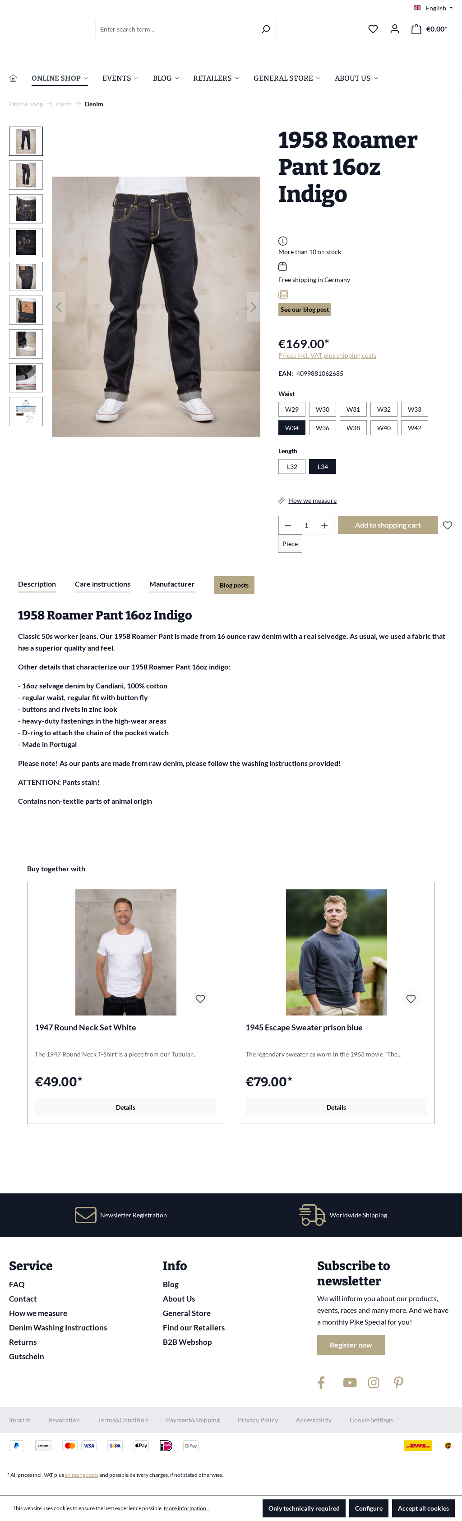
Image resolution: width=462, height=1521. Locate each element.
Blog (171, 1284)
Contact (23, 1298)
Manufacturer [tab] (172, 625)
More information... (187, 1508)
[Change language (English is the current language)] (433, 8)
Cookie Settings (371, 1420)
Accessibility (314, 1420)
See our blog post (305, 351)
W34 (292, 469)
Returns (23, 1342)
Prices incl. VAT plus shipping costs (327, 397)
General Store (187, 1313)
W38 (353, 469)
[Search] (265, 29)
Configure (369, 1508)
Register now (351, 1344)
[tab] (37, 626)
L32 (292, 508)
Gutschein (26, 1356)
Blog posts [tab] (234, 626)
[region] (134, 348)
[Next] (253, 348)
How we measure (38, 1313)
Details (125, 1148)
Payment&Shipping (193, 1420)
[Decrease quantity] (287, 566)
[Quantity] (306, 566)
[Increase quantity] (324, 566)
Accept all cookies (423, 1508)
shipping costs (81, 1474)
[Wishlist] (373, 29)
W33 (414, 451)
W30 (322, 451)
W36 (322, 469)
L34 (323, 508)
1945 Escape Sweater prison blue (304, 1069)
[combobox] (175, 29)
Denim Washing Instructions (58, 1327)
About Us (179, 1298)
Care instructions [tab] (102, 625)
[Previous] (58, 348)
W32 (384, 451)
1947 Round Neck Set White (85, 1069)
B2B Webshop (187, 1342)
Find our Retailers (194, 1327)
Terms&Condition (123, 1420)
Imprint (19, 1420)
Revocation (64, 1420)
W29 (292, 451)
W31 (353, 451)
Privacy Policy (258, 1420)
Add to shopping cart (388, 566)
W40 (384, 469)
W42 (414, 469)
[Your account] (395, 29)
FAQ (17, 1284)
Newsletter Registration (133, 1215)
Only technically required (304, 1508)
